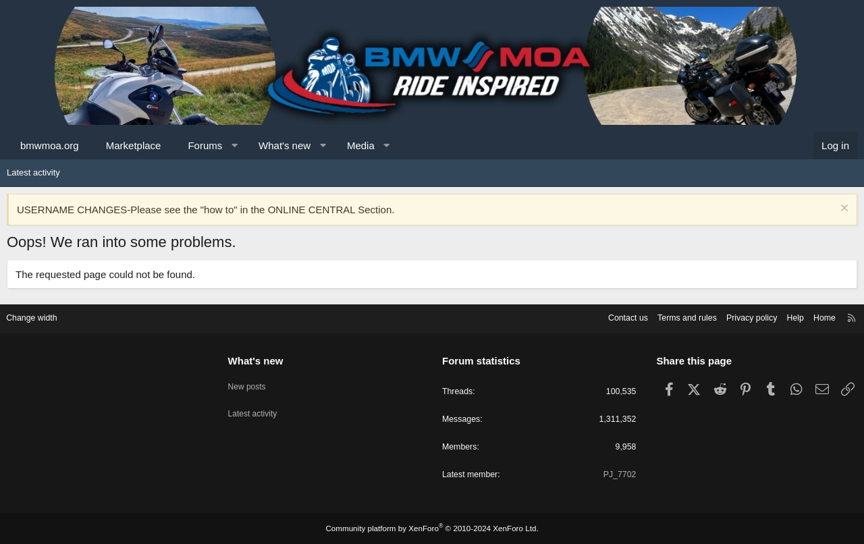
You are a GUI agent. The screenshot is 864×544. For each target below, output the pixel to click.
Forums (205, 145)
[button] (234, 145)
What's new (284, 145)
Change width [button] (40, 316)
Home (817, 316)
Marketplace (133, 145)
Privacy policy (740, 316)
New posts (252, 382)
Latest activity (33, 172)
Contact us (611, 316)
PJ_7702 (615, 475)
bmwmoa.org (49, 145)
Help (787, 316)
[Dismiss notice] (842, 209)
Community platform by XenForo (432, 528)
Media (361, 145)
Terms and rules (673, 316)
